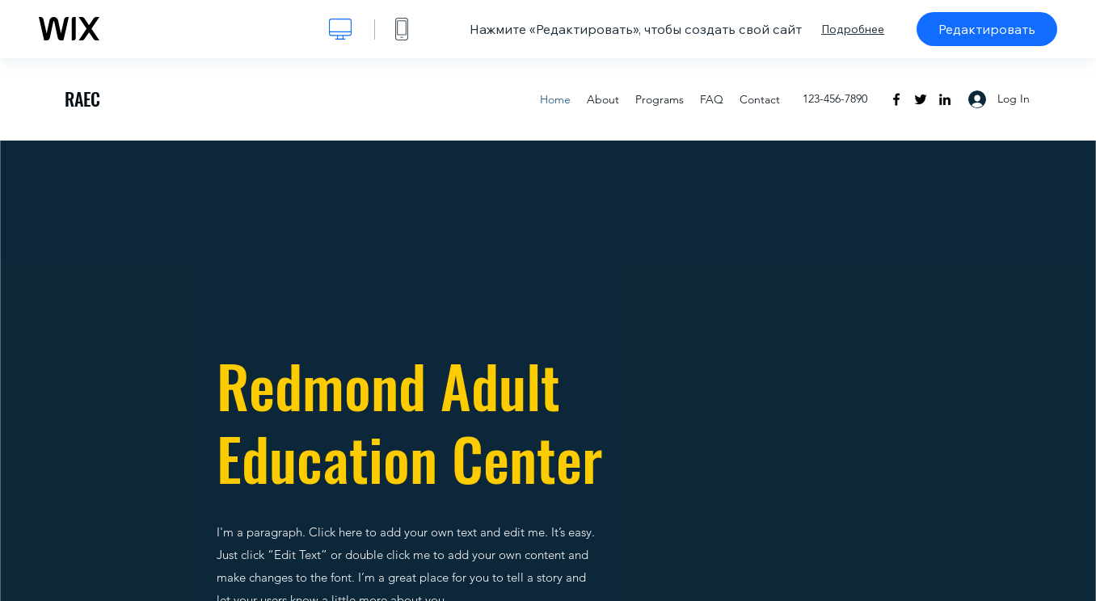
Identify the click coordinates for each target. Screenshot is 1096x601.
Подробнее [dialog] (852, 29)
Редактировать (986, 29)
